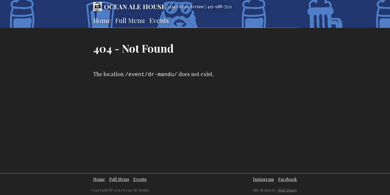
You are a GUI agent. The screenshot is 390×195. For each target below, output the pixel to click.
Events (159, 20)
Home (102, 20)
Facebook (287, 179)
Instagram (263, 179)
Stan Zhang (287, 190)
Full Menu (130, 20)
